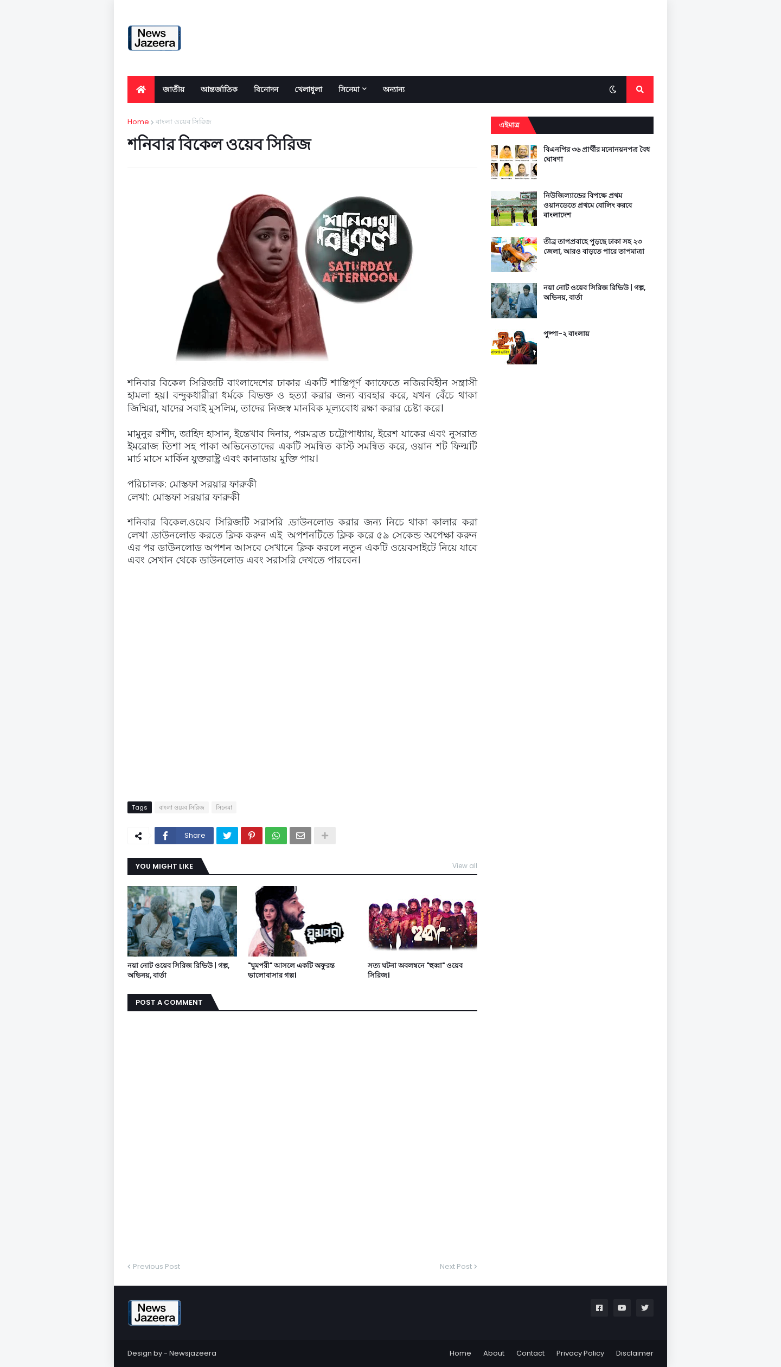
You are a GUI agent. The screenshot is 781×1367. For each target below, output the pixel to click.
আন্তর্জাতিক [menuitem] (219, 89)
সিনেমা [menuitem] (349, 89)
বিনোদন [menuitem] (266, 89)
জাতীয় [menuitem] (173, 89)
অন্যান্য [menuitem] (394, 89)
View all (464, 865)
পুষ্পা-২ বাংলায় (566, 334)
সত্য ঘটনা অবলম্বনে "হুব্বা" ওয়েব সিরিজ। (415, 970)
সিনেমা (224, 807)
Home (138, 122)
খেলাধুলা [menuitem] (308, 89)
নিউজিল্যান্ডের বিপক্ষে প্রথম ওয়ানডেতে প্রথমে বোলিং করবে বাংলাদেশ (587, 205)
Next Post (456, 1266)
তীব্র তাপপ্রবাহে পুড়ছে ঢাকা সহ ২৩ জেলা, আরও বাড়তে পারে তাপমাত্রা (593, 246)
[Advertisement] (456, 38)
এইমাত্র (509, 125)
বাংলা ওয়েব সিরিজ (184, 122)
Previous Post (156, 1266)
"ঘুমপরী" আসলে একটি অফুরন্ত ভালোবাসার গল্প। (291, 970)
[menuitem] (141, 89)
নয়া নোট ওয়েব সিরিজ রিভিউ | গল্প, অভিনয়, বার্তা (178, 970)
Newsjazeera (192, 1353)
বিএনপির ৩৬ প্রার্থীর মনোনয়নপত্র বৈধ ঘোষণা (596, 154)
